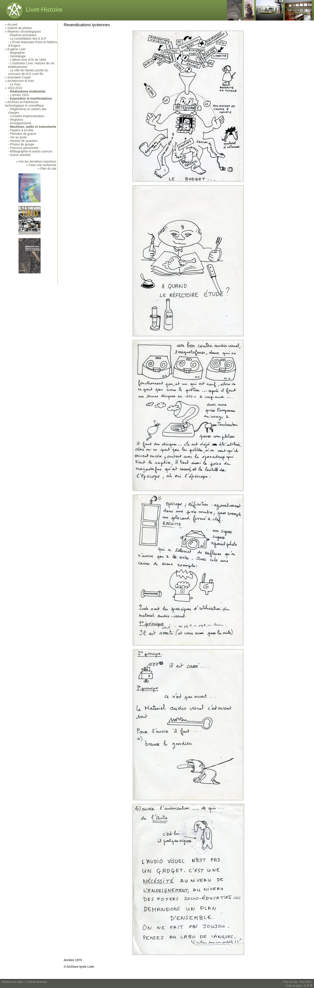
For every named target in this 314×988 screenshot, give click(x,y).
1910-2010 (14, 88)
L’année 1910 (19, 95)
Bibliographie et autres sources (31, 151)
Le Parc (15, 84)
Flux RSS (305, 981)
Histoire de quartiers (24, 141)
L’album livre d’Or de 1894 (28, 59)
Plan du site (290, 981)
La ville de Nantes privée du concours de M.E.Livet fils (28, 72)
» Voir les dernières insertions (36, 161)
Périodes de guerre (23, 133)
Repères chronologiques (24, 31)
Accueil (12, 24)
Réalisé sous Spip (12, 981)
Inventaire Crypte (19, 77)
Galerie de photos (19, 28)
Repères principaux (23, 35)
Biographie (17, 52)
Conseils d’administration (27, 116)
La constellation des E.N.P (28, 38)
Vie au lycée (18, 137)
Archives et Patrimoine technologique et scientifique (24, 103)
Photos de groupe (22, 144)
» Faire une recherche (41, 165)
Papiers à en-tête (22, 130)
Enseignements (21, 123)
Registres (16, 119)
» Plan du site (47, 168)
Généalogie (18, 56)
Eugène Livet (16, 49)
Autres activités (20, 155)
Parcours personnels (24, 148)
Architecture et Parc (20, 81)
